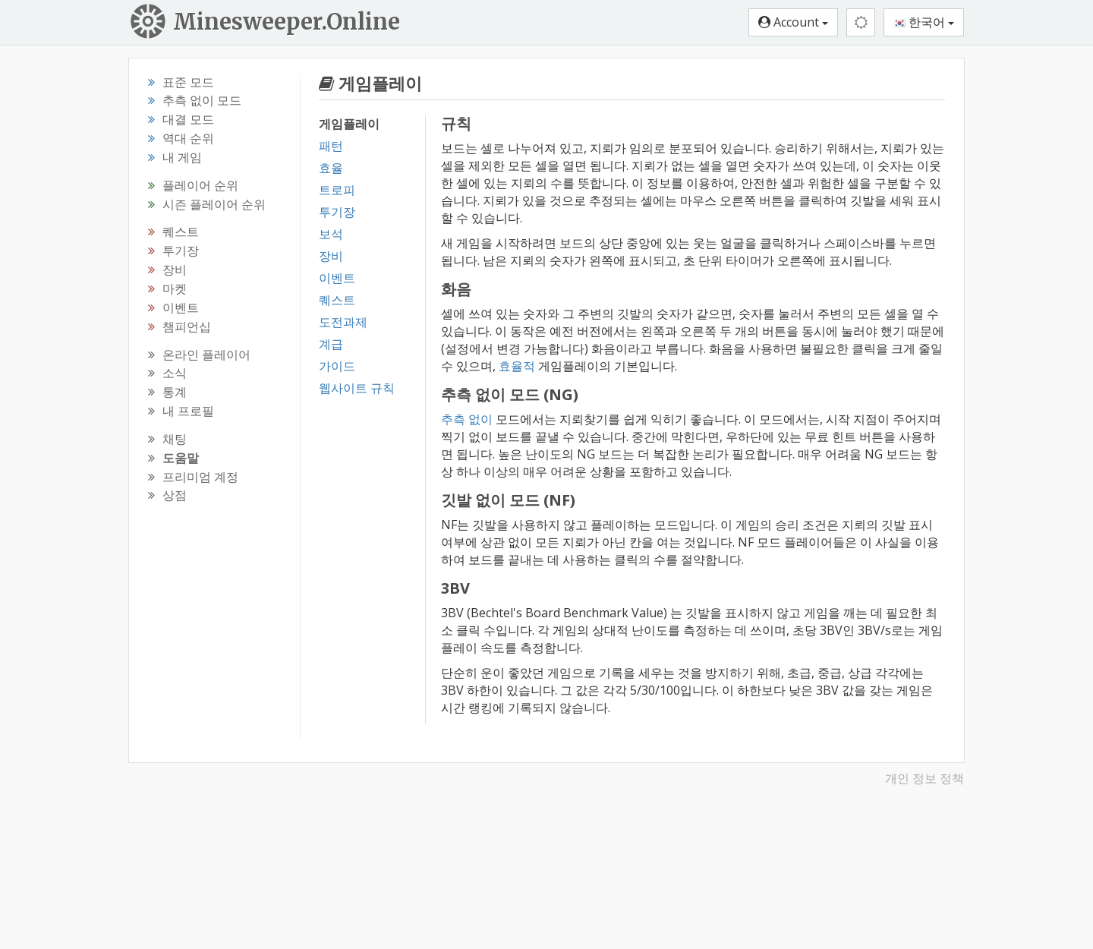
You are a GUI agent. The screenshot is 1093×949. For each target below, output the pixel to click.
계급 (331, 344)
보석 (331, 233)
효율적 (517, 366)
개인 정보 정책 (924, 778)
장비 (331, 255)
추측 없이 (467, 419)
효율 (331, 167)
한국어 (923, 22)
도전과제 (343, 322)
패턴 (331, 145)
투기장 (337, 211)
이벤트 (337, 278)
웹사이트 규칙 (357, 388)
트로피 (337, 189)
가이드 (337, 366)
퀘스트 (337, 300)
